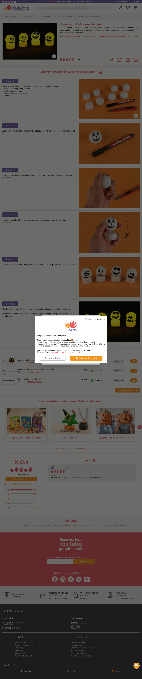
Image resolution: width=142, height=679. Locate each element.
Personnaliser (52, 358)
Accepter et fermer (86, 358)
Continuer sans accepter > (95, 319)
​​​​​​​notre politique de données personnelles (66, 352)
